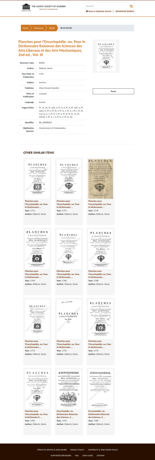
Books (52, 28)
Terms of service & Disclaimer (52, 449)
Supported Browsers (61, 455)
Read (113, 91)
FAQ (76, 455)
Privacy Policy (77, 449)
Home (25, 28)
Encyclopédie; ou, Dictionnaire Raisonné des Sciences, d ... (67, 414)
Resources (39, 28)
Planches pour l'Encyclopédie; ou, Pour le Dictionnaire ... (36, 204)
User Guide (87, 455)
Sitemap (100, 455)
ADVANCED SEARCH (124, 11)
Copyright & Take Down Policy (103, 449)
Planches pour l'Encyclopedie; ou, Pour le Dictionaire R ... (36, 414)
